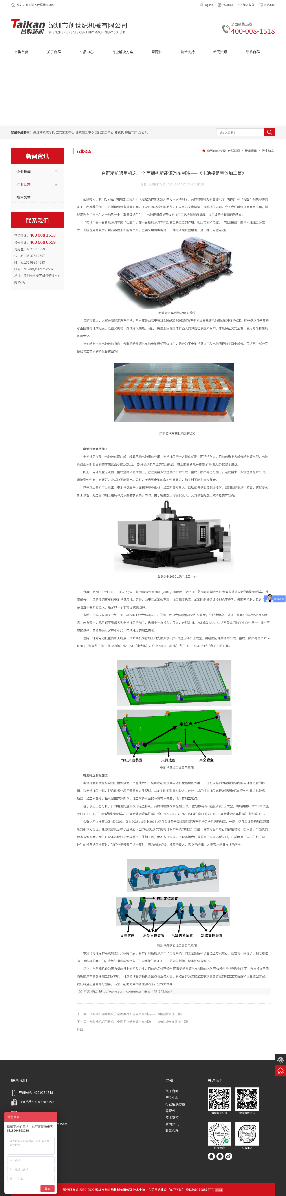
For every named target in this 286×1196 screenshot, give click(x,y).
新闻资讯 (251, 150)
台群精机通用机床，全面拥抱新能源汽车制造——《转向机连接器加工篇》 (139, 1021)
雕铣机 (119, 132)
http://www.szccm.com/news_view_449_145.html (135, 991)
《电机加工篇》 (125, 199)
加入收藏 (248, 5)
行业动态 (267, 150)
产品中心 (172, 1097)
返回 (80, 1029)
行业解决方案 (175, 1104)
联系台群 (172, 1130)
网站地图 (269, 5)
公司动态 (228, 5)
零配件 (170, 1110)
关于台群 (172, 1090)
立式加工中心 (65, 132)
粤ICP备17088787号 (200, 1189)
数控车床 (131, 132)
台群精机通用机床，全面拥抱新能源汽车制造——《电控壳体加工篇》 (136, 1014)
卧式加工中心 (84, 132)
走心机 (143, 132)
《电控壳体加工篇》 (152, 199)
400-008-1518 (253, 31)
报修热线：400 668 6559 (32, 1102)
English (208, 5)
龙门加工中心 (104, 132)
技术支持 (172, 1117)
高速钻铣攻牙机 (44, 132)
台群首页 (234, 150)
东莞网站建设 (157, 1189)
